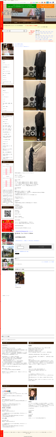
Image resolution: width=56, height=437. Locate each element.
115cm (49, 35)
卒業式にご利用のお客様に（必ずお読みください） (7, 137)
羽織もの (4, 90)
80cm (36, 31)
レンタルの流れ (5, 119)
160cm (45, 37)
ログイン (23, 22)
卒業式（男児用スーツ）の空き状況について (7, 155)
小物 (47, 38)
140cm (39, 37)
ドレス (4, 88)
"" (31, 25)
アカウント (6, 22)
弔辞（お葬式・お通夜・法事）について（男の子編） (7, 126)
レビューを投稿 (51, 261)
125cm (52, 31)
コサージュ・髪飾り (38, 39)
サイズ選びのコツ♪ (6, 123)
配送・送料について (14, 432)
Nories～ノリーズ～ (6, 295)
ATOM (29, 433)
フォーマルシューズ (38, 38)
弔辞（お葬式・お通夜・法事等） (7, 104)
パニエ (4, 101)
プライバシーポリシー (35, 432)
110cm (46, 31)
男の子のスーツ (26, 46)
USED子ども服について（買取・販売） (7, 146)
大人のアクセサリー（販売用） (47, 39)
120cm (49, 31)
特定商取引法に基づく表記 (24, 251)
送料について (5, 121)
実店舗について (5, 143)
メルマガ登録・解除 (44, 26)
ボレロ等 (43, 38)
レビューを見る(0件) (45, 261)
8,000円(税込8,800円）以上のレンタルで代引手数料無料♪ (12, 25)
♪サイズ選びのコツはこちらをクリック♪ (22, 193)
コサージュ (4, 108)
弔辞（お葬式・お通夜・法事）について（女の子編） (7, 129)
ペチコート (51, 37)
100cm (44, 31)
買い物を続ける (36, 240)
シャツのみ (4, 110)
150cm (42, 37)
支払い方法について (7, 432)
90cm (38, 31)
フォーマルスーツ (20, 45)
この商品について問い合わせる (28, 240)
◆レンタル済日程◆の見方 (7, 152)
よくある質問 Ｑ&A (6, 134)
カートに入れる (40, 246)
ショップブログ (49, 432)
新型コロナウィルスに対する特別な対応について (7, 149)
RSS (26, 433)
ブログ (38, 26)
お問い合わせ (32, 22)
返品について (17, 251)
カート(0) (41, 22)
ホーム (16, 45)
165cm (48, 37)
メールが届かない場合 (6, 139)
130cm (36, 37)
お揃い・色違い (5, 106)
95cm (41, 31)
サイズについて (5, 141)
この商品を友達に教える (19, 240)
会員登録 (14, 22)
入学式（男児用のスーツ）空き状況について (7, 158)
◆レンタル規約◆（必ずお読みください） (7, 117)
